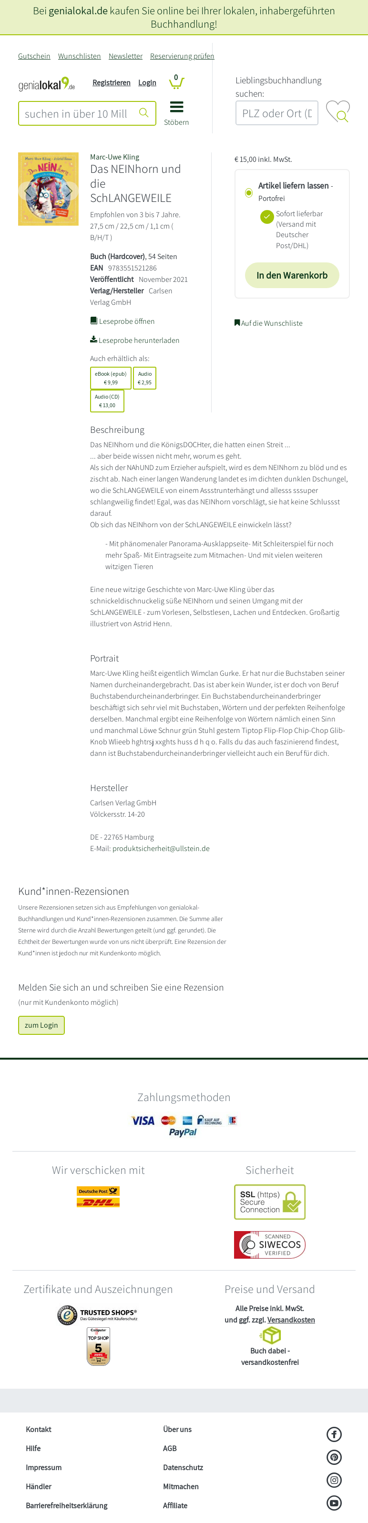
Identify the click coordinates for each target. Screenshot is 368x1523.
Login (147, 83)
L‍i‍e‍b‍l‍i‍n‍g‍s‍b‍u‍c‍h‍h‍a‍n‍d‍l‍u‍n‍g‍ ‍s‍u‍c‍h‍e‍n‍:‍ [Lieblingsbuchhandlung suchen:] (278, 87)
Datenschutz (183, 1468)
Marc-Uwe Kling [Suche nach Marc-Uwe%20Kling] (114, 157)
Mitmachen (181, 1487)
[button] (176, 117)
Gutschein (34, 56)
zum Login (41, 1025)
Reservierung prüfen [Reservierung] (182, 56)
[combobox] (76, 113)
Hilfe (33, 1448)
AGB (169, 1448)
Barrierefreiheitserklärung (66, 1506)
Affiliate (175, 1506)
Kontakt (38, 1429)
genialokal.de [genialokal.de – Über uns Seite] (78, 10)
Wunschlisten (79, 56)
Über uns (177, 1429)
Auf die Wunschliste (269, 323)
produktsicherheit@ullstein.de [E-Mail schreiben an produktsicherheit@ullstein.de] (161, 848)
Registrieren (111, 83)
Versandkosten (291, 1320)
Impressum (43, 1468)
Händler (38, 1487)
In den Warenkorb (291, 275)
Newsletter (126, 56)
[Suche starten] (144, 113)
